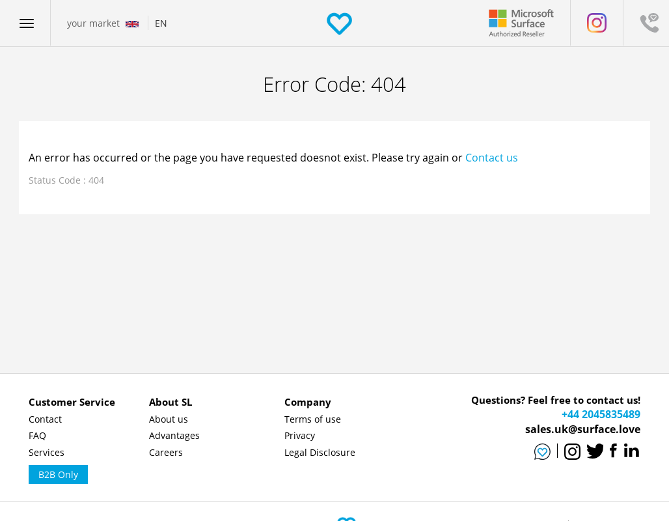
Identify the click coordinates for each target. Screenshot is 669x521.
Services (46, 452)
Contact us (491, 157)
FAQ (37, 435)
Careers (166, 452)
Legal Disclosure (319, 452)
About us (168, 419)
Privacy (299, 435)
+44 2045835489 (601, 414)
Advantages (174, 435)
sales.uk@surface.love (582, 429)
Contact (45, 419)
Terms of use (312, 419)
